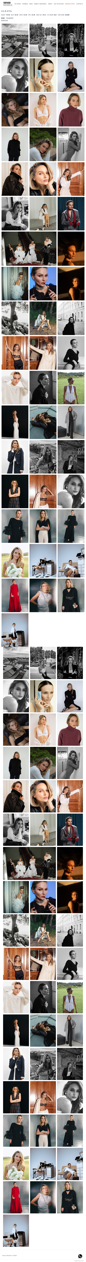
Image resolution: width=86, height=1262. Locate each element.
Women (25, 4)
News (50, 4)
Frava (82, 1261)
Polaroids (9, 18)
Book (3, 18)
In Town (18, 4)
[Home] (8, 4)
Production (70, 4)
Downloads (4, 20)
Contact (79, 4)
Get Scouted (59, 4)
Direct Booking (40, 4)
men (31, 4)
